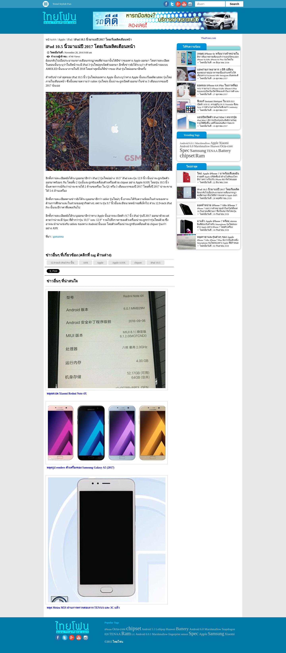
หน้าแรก (51, 39)
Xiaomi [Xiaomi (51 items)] (224, 143)
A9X (85, 262)
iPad (69, 39)
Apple (61, 39)
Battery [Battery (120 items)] (224, 150)
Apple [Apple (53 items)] (214, 143)
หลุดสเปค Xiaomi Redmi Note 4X (67, 393)
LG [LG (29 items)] (133, 634)
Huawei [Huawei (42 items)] (215, 146)
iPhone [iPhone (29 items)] (108, 629)
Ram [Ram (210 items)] (200, 155)
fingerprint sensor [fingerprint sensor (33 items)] (178, 634)
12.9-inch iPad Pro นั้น (62, 262)
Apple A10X (118, 262)
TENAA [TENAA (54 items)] (212, 151)
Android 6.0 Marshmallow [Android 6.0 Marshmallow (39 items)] (195, 146)
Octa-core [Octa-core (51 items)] (226, 146)
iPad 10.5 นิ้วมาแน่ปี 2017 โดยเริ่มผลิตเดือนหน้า (103, 39)
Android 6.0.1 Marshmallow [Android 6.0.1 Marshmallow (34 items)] (195, 143)
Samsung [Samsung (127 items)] (198, 150)
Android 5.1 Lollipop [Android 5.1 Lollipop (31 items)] (153, 629)
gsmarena (58, 236)
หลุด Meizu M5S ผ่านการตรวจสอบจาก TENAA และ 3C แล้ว (83, 607)
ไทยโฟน (118, 641)
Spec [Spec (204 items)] (184, 150)
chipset (138, 262)
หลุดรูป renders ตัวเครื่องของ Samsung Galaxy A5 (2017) (80, 467)
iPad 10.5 (155, 262)
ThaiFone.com (208, 38)
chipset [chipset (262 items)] (187, 156)
